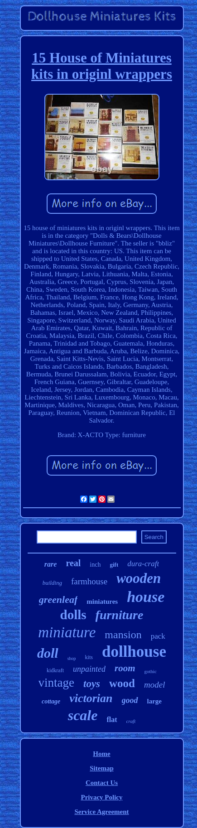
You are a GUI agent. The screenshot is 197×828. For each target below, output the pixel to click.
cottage (51, 701)
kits (89, 657)
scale (83, 715)
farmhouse (89, 581)
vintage (56, 682)
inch (95, 564)
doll (47, 652)
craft (131, 721)
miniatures (102, 601)
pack (158, 636)
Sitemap (102, 768)
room (125, 668)
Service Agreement (101, 811)
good (130, 700)
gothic (150, 671)
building (52, 582)
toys (91, 683)
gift (114, 564)
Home (101, 753)
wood (122, 683)
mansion (123, 634)
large (154, 701)
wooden (138, 578)
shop (71, 658)
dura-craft (143, 563)
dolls (73, 614)
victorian (90, 698)
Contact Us (102, 782)
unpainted (89, 669)
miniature (67, 632)
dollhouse (134, 651)
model (154, 684)
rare (50, 564)
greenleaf (58, 599)
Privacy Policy (101, 797)
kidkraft (55, 670)
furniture (120, 615)
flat (111, 719)
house (145, 596)
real (73, 563)
